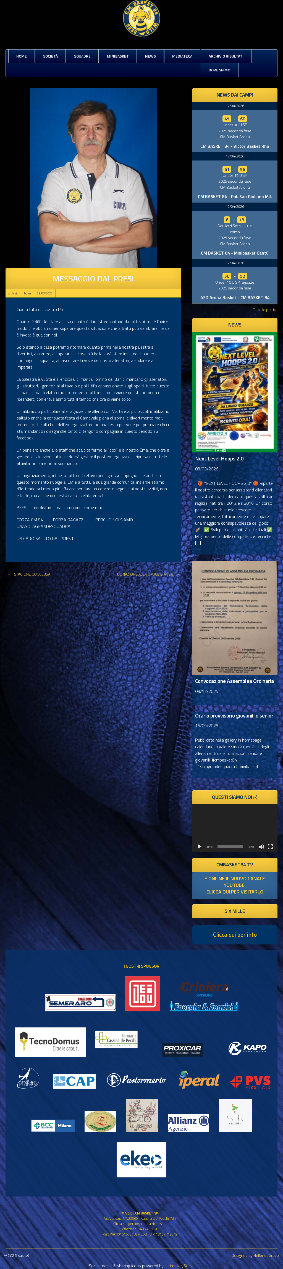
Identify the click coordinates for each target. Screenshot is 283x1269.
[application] (234, 828)
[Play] (199, 847)
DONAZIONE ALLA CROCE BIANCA (149, 574)
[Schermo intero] (270, 847)
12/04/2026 (235, 105)
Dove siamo (219, 70)
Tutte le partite (265, 309)
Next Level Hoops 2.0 (219, 458)
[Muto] (261, 847)
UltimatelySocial (179, 1265)
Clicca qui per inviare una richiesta (138, 1223)
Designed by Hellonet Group (255, 1255)
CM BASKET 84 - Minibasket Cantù (235, 253)
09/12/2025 (206, 691)
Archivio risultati (226, 56)
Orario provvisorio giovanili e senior (234, 715)
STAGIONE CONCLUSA (28, 574)
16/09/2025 (206, 725)
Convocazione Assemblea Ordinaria (234, 681)
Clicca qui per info (235, 934)
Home (21, 56)
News (150, 56)
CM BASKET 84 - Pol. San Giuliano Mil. (235, 196)
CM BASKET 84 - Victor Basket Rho (234, 146)
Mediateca (182, 56)
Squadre (82, 56)
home (27, 293)
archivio (13, 293)
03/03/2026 (206, 468)
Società (50, 56)
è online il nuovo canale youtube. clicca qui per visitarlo (235, 885)
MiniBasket (118, 56)
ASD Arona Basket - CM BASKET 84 (234, 297)
